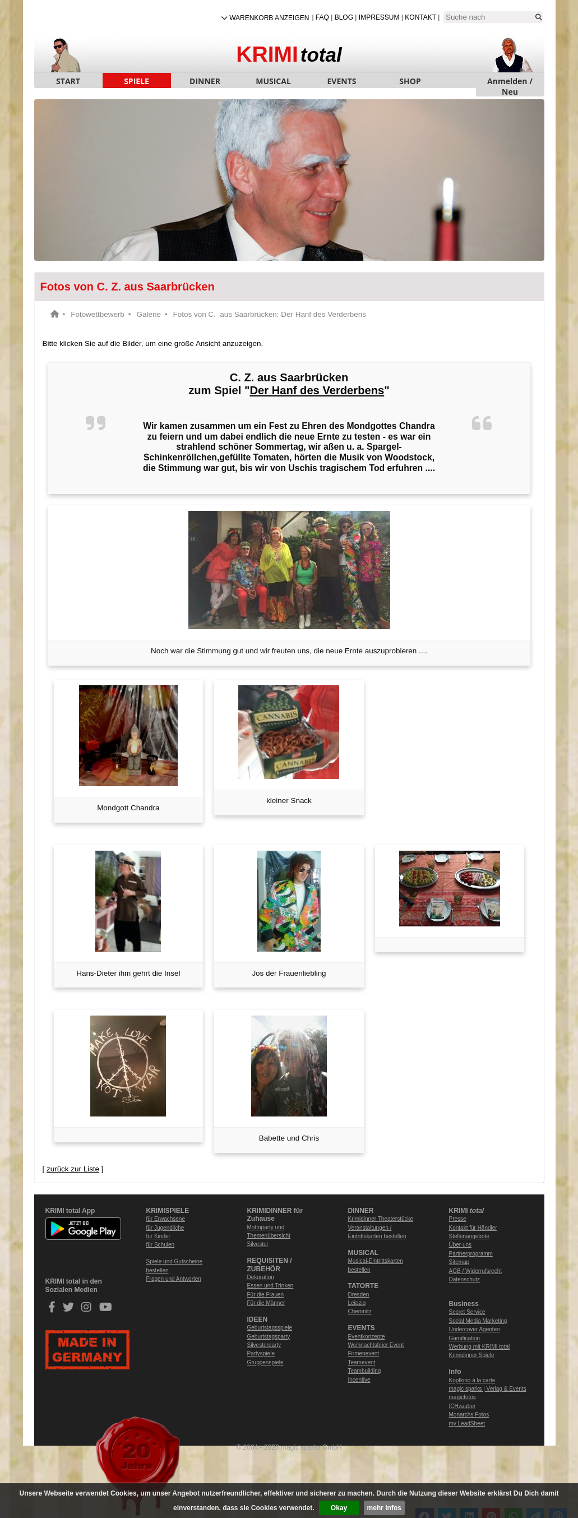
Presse (457, 1219)
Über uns (460, 1245)
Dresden (358, 1294)
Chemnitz (360, 1311)
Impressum (379, 17)
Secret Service (467, 1312)
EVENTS (342, 81)
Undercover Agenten (474, 1329)
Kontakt (420, 17)
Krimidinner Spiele (471, 1355)
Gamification (464, 1338)
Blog (344, 17)
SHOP (409, 81)
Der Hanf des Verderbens (316, 390)
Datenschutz (464, 1279)
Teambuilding (364, 1371)
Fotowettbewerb (97, 314)
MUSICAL (273, 81)
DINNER (204, 81)
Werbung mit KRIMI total (479, 1347)
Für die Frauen (265, 1294)
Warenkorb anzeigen (269, 18)
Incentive (359, 1380)
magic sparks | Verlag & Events (487, 1389)
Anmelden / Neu (510, 82)
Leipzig (357, 1303)
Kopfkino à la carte (472, 1380)
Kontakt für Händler (473, 1228)
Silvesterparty (264, 1345)
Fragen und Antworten (173, 1279)
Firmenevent (364, 1353)
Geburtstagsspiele (270, 1328)
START (68, 81)
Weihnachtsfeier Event (376, 1345)
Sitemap (459, 1262)
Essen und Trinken (270, 1285)
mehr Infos (384, 1508)
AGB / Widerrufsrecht (475, 1271)
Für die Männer (266, 1303)
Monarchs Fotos (469, 1414)
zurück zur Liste (73, 1169)
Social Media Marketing (478, 1321)
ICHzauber (462, 1406)
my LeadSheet (467, 1423)
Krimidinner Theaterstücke (381, 1219)
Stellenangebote (469, 1236)
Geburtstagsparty (268, 1337)
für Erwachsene (165, 1219)
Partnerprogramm (471, 1254)
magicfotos (462, 1397)
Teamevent (362, 1362)
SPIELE (136, 81)
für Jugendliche (165, 1228)
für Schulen (160, 1245)
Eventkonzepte (366, 1337)
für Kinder (158, 1236)
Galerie (149, 314)
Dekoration (260, 1277)
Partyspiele (261, 1353)
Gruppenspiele (265, 1362)
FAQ (322, 17)
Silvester (258, 1244)
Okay (339, 1508)
